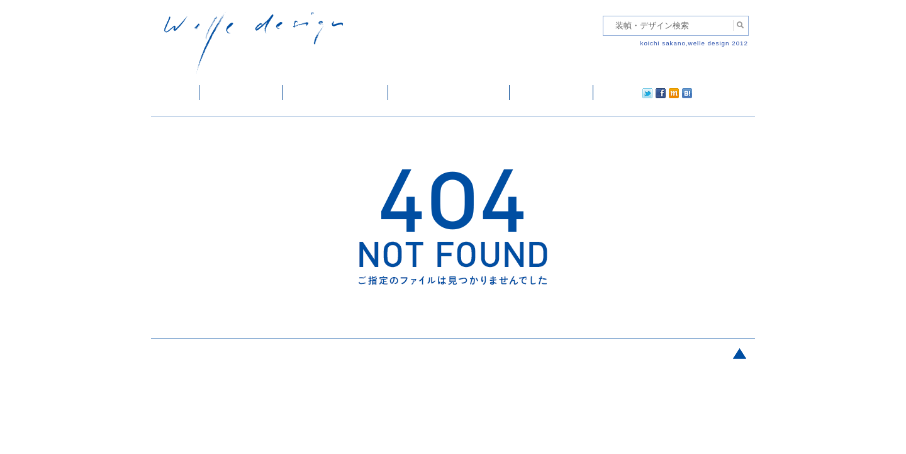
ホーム (175, 92)
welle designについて (449, 92)
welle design (254, 42)
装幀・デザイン (241, 92)
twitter (607, 92)
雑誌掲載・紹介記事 (335, 92)
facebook (625, 92)
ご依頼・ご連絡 (551, 92)
